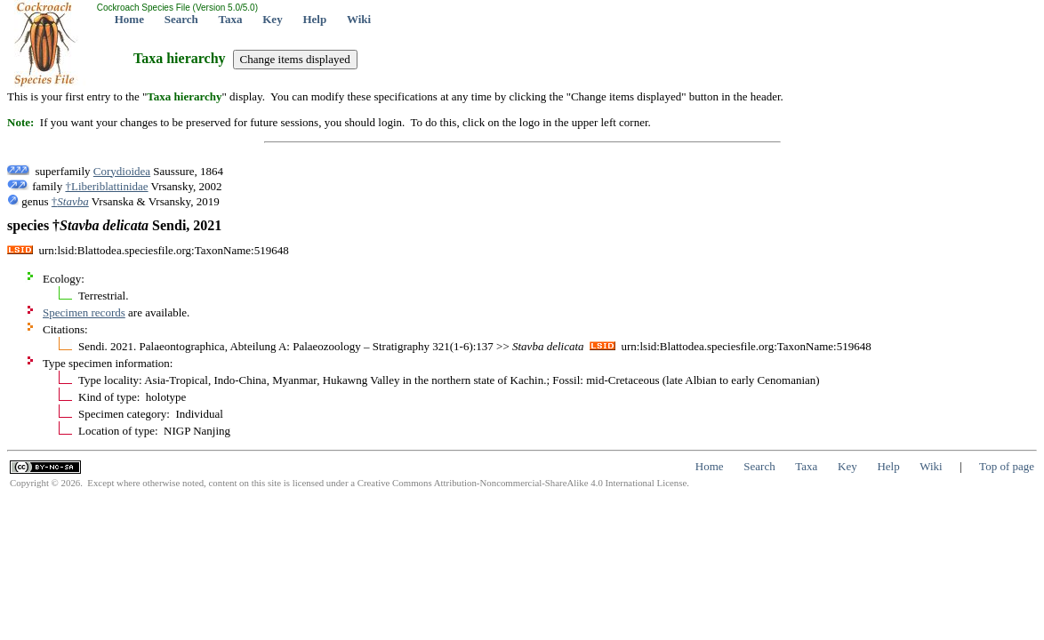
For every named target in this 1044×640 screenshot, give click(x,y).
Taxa (231, 19)
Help (314, 19)
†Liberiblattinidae (106, 186)
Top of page (1006, 466)
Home (129, 19)
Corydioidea (121, 171)
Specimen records (84, 312)
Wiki (359, 19)
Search (181, 19)
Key (272, 19)
